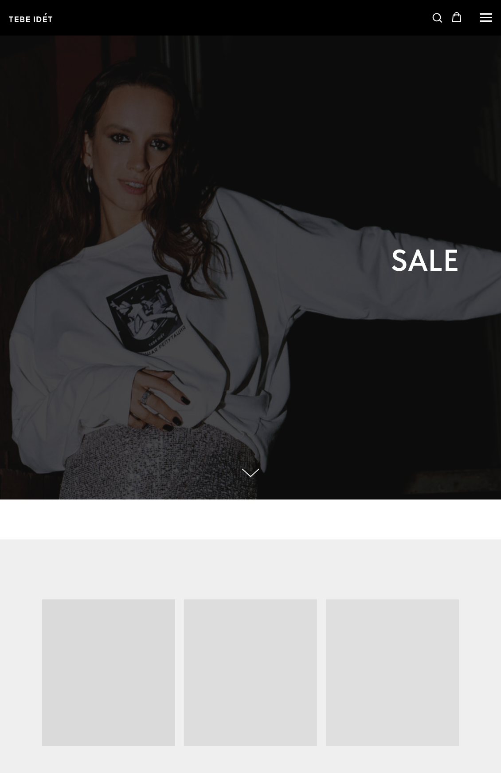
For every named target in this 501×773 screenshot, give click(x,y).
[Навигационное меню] (486, 17)
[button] (437, 17)
